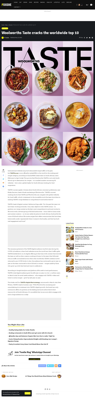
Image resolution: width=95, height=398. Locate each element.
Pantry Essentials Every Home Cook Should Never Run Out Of (28, 344)
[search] (84, 5)
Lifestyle (5, 28)
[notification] (81, 5)
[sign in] (79, 5)
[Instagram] (47, 390)
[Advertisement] (47, 16)
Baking (76, 270)
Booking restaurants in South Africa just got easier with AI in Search (30, 333)
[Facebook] (45, 390)
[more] (77, 5)
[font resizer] (87, 5)
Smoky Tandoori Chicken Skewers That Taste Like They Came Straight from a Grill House (84, 236)
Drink (76, 230)
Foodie (6, 5)
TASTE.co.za (14, 173)
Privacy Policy (7, 394)
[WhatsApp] (49, 390)
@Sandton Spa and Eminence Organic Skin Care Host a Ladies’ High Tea (32, 336)
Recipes (77, 240)
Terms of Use (17, 394)
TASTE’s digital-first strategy (30, 282)
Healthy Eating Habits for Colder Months (22, 330)
